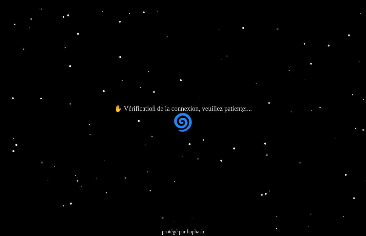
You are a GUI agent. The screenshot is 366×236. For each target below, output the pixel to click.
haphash (195, 231)
